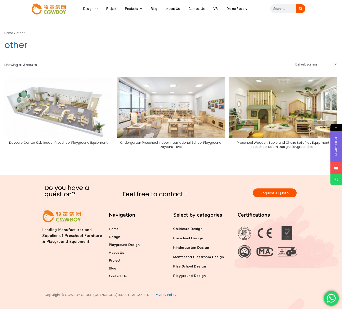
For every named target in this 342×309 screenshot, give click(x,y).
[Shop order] (315, 64)
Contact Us (196, 9)
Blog (154, 9)
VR (215, 9)
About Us (173, 9)
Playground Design (124, 244)
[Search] (300, 8)
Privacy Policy (165, 294)
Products (133, 8)
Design (90, 8)
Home (8, 33)
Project (111, 9)
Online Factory (236, 9)
